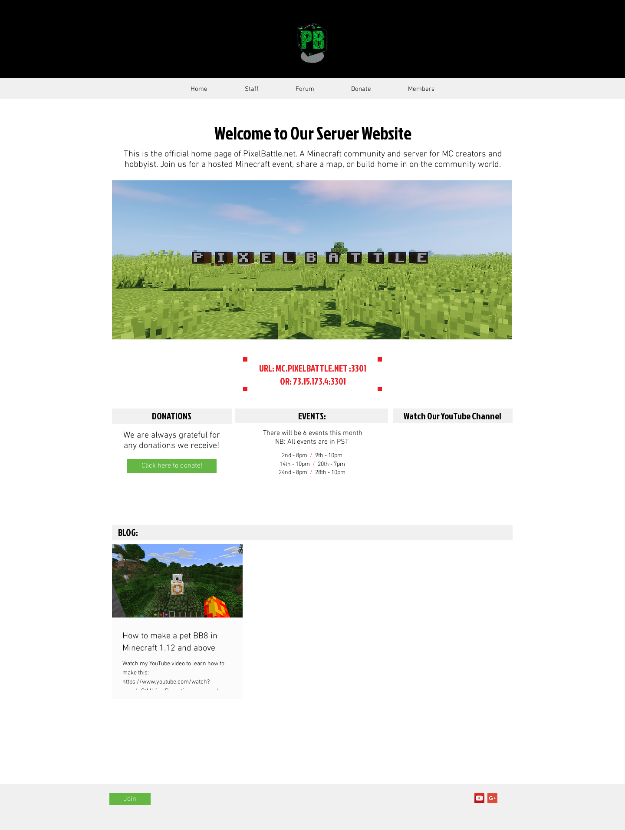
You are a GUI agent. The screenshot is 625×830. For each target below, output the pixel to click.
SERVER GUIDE (403, 42)
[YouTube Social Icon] (479, 798)
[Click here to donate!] (172, 466)
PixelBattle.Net (218, 42)
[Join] (130, 799)
